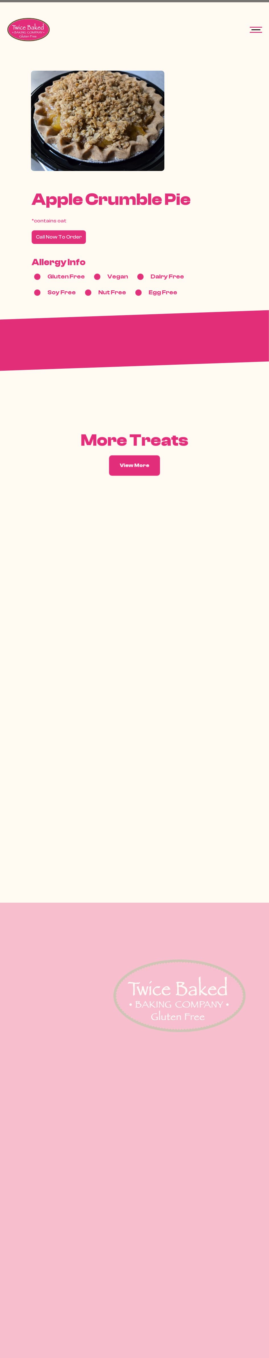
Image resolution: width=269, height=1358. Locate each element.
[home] (29, 29)
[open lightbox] (97, 121)
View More (134, 465)
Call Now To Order (59, 237)
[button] (256, 29)
